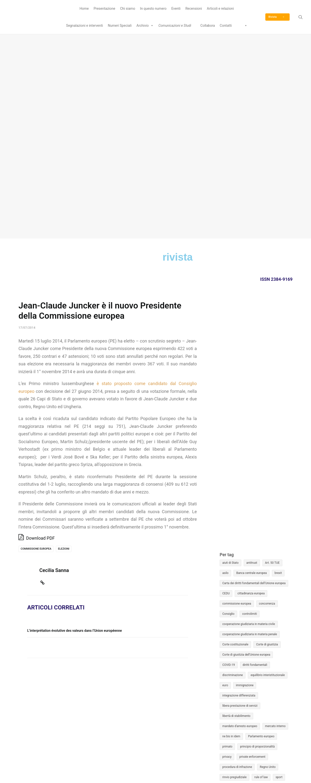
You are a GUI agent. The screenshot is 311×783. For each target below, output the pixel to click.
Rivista (276, 17)
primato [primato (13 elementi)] (227, 542)
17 (275, 679)
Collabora (207, 25)
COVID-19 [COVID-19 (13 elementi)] (228, 460)
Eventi (176, 8)
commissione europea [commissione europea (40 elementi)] (236, 399)
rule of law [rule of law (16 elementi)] (261, 573)
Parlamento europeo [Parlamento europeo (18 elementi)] (261, 532)
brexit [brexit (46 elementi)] (278, 368)
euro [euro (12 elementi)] (225, 481)
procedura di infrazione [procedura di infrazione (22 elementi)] (237, 562)
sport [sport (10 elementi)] (279, 573)
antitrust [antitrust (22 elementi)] (251, 358)
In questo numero (153, 8)
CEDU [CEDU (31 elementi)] (226, 389)
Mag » (288, 710)
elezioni (63, 344)
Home (84, 8)
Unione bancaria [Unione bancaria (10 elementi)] (250, 593)
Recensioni (193, 8)
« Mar (238, 710)
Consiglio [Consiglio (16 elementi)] (228, 409)
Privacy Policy (174, 771)
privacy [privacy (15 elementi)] (227, 552)
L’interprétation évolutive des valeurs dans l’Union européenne (74, 426)
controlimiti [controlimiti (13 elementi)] (249, 409)
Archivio (145, 25)
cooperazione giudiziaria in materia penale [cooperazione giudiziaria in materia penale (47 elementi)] (249, 430)
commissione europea (36, 344)
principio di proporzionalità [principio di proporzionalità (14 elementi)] (257, 542)
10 (275, 669)
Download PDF (36, 333)
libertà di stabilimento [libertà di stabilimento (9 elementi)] (236, 511)
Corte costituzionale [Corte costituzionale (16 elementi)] (235, 440)
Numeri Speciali (120, 25)
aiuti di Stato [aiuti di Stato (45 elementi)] (230, 358)
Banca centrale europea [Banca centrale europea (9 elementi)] (251, 368)
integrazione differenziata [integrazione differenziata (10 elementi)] (238, 491)
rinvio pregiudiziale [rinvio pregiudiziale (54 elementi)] (234, 573)
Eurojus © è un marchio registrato (245, 751)
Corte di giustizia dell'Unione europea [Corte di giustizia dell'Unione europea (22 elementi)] (246, 450)
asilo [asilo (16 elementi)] (225, 368)
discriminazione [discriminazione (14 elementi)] (232, 471)
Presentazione (104, 8)
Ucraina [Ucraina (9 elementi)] (227, 593)
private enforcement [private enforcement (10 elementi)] (252, 552)
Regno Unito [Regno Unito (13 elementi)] (268, 562)
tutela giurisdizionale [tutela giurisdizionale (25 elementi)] (261, 583)
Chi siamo (127, 8)
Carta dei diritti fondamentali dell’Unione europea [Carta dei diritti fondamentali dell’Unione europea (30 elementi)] (253, 379)
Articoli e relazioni (220, 8)
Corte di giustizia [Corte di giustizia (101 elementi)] (267, 440)
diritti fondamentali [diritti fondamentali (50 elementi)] (255, 460)
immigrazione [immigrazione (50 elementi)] (245, 481)
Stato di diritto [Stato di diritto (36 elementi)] (231, 583)
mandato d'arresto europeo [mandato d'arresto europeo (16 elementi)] (239, 522)
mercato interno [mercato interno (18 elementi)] (275, 522)
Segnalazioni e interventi (84, 25)
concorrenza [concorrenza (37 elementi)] (267, 399)
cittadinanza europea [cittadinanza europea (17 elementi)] (251, 389)
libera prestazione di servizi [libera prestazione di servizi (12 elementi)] (240, 501)
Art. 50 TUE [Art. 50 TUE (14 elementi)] (272, 358)
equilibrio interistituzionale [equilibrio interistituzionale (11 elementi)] (268, 471)
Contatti (226, 25)
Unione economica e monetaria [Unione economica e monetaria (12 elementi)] (242, 603)
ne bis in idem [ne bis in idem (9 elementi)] (231, 532)
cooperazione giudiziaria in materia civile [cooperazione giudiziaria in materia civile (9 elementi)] (248, 420)
